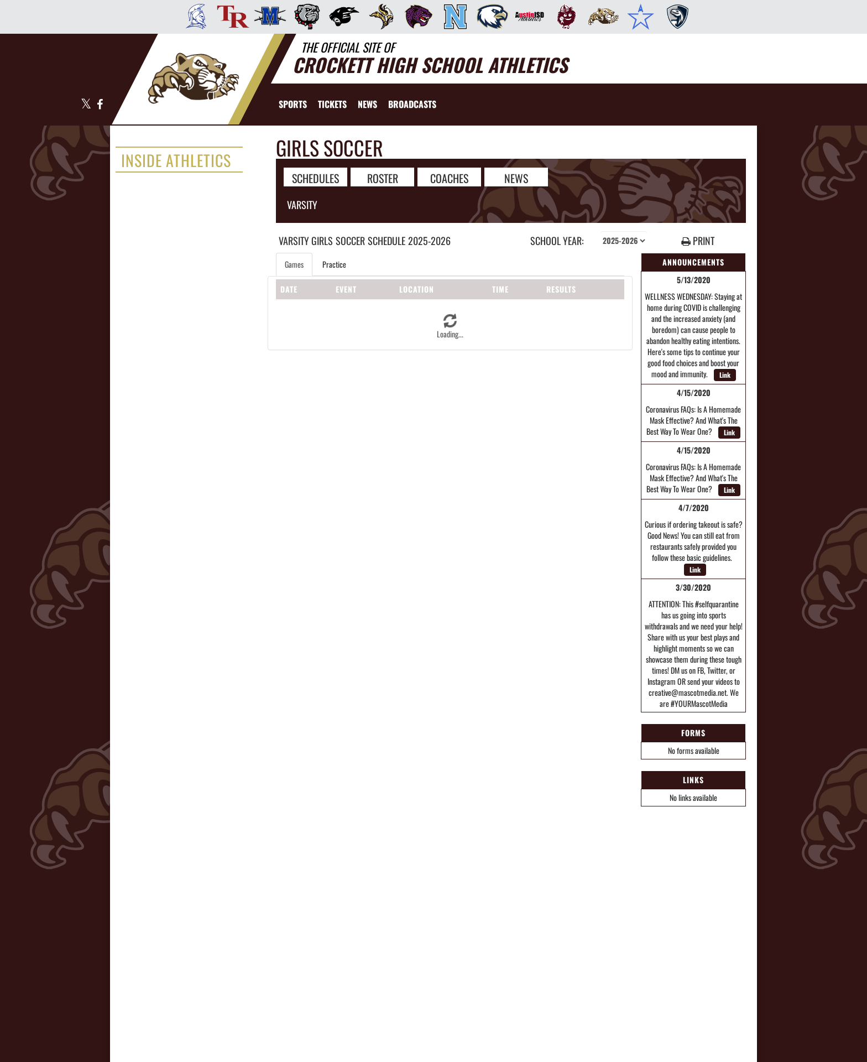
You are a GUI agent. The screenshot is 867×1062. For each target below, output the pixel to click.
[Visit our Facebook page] (99, 105)
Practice (334, 264)
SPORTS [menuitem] (293, 104)
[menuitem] (192, 16)
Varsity (302, 204)
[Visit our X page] (86, 105)
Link (724, 374)
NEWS (516, 177)
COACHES (449, 177)
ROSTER (382, 177)
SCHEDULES (315, 177)
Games (294, 264)
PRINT (697, 241)
